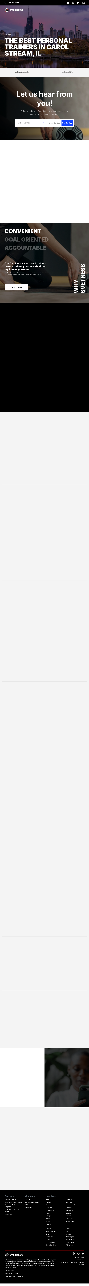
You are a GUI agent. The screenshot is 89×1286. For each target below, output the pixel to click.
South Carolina (51, 1245)
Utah (67, 1231)
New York (49, 1228)
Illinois (48, 1221)
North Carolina (50, 1231)
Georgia (48, 1216)
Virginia (68, 1234)
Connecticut (50, 1210)
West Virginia (70, 1242)
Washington (70, 1237)
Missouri (68, 1213)
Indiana (48, 1224)
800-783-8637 (13, 3)
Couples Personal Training (13, 1202)
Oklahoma (49, 1237)
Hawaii (48, 1218)
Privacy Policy (79, 1257)
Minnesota (69, 1210)
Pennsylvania (50, 1242)
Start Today (16, 287)
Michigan (69, 1207)
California (49, 1205)
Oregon (48, 1239)
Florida (48, 1213)
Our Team (28, 1207)
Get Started (67, 123)
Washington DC (71, 1239)
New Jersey (70, 1218)
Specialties (8, 1214)
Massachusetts (71, 1205)
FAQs (27, 1205)
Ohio (47, 1234)
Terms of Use (80, 1260)
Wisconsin (69, 1245)
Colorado (49, 1207)
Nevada (68, 1216)
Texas (68, 1228)
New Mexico (70, 1221)
